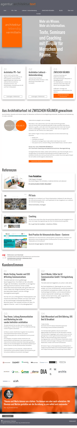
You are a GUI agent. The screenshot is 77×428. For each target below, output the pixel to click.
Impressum (8, 416)
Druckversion (6, 421)
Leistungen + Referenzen (13, 96)
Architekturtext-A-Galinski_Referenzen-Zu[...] (19, 258)
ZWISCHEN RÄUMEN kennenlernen (63, 95)
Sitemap (13, 421)
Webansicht (72, 421)
